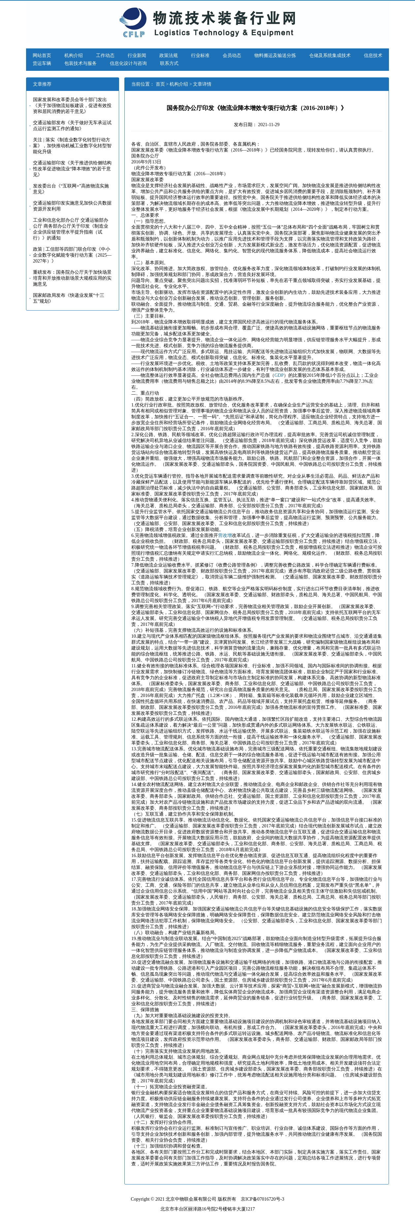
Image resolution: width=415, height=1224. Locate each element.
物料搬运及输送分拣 (275, 55)
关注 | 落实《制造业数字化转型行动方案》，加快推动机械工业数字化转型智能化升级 (72, 145)
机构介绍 (73, 55)
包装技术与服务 (80, 63)
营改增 (225, 535)
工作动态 (105, 55)
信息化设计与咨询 (128, 63)
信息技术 (373, 55)
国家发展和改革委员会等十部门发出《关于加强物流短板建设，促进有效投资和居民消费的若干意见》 (72, 105)
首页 (160, 84)
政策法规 (168, 55)
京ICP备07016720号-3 (262, 1199)
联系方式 (169, 63)
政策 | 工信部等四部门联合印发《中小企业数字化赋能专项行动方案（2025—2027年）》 (72, 255)
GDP (279, 375)
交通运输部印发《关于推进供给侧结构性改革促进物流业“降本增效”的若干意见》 (72, 168)
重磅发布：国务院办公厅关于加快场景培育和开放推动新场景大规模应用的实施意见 (72, 278)
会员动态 (232, 55)
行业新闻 (137, 55)
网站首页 (42, 55)
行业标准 (200, 55)
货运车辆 (42, 63)
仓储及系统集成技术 (330, 55)
